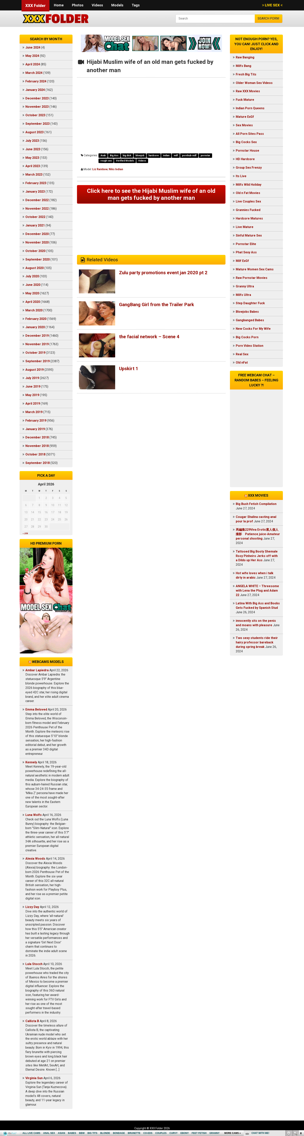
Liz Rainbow (100, 169)
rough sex (106, 160)
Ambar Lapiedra (37, 670)
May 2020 (32, 293)
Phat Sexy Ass (246, 252)
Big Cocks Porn (247, 337)
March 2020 (33, 310)
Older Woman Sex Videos (254, 83)
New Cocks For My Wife (253, 329)
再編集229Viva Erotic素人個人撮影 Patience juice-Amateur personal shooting (258, 534)
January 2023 (35, 191)
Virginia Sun (34, 1078)
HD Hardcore (245, 159)
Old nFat (242, 362)
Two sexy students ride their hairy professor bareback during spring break (257, 642)
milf (176, 155)
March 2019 (33, 412)
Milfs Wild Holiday (248, 184)
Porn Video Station (249, 346)
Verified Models (125, 160)
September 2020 (37, 259)
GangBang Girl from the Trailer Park (156, 304)
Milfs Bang (243, 66)
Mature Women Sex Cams (255, 269)
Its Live (241, 176)
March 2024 (33, 73)
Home (59, 5)
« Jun (25, 533)
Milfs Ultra (243, 295)
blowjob (140, 155)
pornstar (205, 155)
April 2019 (32, 403)
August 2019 (34, 370)
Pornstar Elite (246, 244)
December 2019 (37, 335)
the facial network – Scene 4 (149, 336)
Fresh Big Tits (246, 74)
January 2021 (35, 225)
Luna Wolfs (33, 815)
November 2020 (37, 242)
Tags (136, 5)
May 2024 (32, 56)
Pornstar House (247, 150)
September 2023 (37, 124)
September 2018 (37, 463)
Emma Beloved (36, 709)
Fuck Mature (245, 100)
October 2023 (35, 115)
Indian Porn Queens (250, 108)
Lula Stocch (33, 964)
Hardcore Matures (249, 218)
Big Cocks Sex (246, 142)
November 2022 (37, 208)
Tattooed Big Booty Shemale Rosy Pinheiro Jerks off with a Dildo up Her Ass (257, 556)
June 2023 (32, 149)
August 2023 (34, 132)
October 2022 (35, 217)
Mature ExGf (245, 117)
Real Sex (242, 354)
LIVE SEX (272, 5)
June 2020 (32, 285)
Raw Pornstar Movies (251, 278)
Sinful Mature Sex (249, 235)
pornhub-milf (189, 155)
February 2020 (35, 319)
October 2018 (35, 454)
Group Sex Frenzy (249, 167)
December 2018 (37, 437)
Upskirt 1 (128, 368)
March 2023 (33, 174)
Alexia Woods (35, 858)
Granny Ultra (245, 286)
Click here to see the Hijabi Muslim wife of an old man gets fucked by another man (151, 194)
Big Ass (114, 155)
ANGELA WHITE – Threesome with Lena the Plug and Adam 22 (257, 590)
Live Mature (244, 227)
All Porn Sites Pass (250, 134)
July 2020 (32, 276)
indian (166, 155)
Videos (97, 5)
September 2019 (37, 361)
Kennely (31, 762)
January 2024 (35, 90)
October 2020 (35, 251)
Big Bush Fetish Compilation (256, 504)
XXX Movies (258, 495)
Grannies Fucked (248, 210)
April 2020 (32, 302)
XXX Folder (35, 5)
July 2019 (32, 378)
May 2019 (32, 395)
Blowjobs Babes (247, 311)
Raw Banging (245, 57)
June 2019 (32, 386)
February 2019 (35, 420)
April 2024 (32, 64)
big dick (127, 155)
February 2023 (35, 183)
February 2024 (35, 81)
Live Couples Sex (248, 201)
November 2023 (37, 106)
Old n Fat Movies (248, 193)
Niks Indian (116, 169)
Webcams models (48, 662)
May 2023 (32, 158)
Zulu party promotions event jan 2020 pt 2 (163, 272)
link (300, 1075)
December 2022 (37, 200)
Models (117, 5)
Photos (77, 5)
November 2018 (37, 446)
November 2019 (37, 344)
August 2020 (34, 268)
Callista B (32, 1021)
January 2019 (35, 429)
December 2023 (37, 98)
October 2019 (35, 352)
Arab (103, 155)
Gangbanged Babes (250, 320)
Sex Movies (244, 125)
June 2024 (32, 47)
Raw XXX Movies (248, 91)
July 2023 (32, 141)
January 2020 (35, 327)
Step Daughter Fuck (250, 303)
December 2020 (37, 234)
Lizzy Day (32, 907)
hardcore (154, 155)
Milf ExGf (242, 261)
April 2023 (32, 166)
